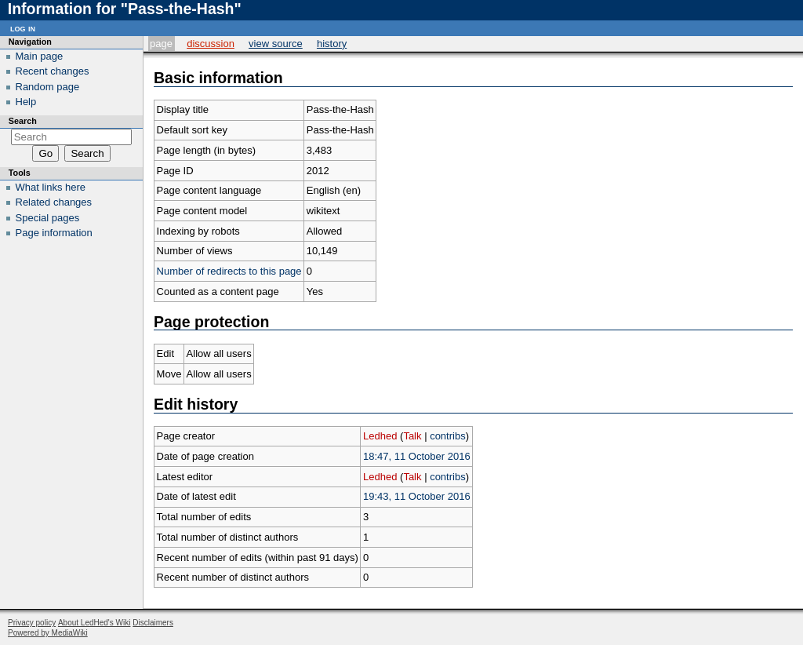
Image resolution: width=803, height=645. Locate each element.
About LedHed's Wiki (94, 622)
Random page (48, 87)
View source (276, 43)
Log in (22, 28)
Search (23, 121)
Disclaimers (153, 622)
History (332, 43)
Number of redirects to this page (229, 271)
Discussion (210, 43)
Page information (54, 233)
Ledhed (380, 436)
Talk (412, 436)
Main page (40, 56)
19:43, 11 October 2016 (417, 496)
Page (161, 43)
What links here (51, 187)
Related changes (54, 202)
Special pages (48, 218)
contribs (448, 436)
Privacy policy (32, 622)
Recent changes (52, 71)
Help (26, 102)
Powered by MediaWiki (48, 633)
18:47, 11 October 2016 (417, 456)
